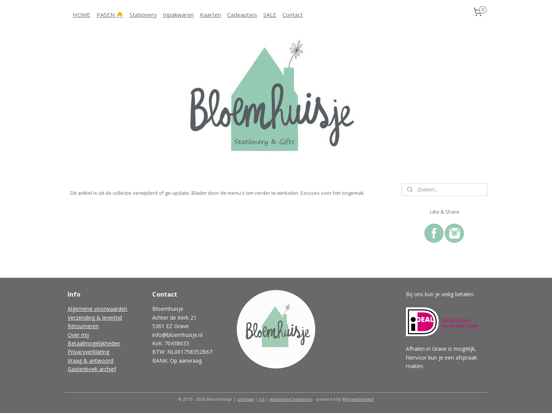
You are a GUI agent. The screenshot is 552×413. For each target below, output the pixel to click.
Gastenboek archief (92, 369)
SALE (269, 14)
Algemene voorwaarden (97, 308)
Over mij (78, 334)
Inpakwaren (178, 14)
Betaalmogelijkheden (94, 343)
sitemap (245, 399)
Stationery (143, 14)
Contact (293, 14)
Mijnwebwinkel (358, 399)
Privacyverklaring (88, 351)
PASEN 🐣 (109, 14)
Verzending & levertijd (95, 317)
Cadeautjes (242, 14)
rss (261, 399)
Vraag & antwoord (90, 360)
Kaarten (210, 14)
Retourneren (83, 326)
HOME (81, 14)
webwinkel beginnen (291, 399)
